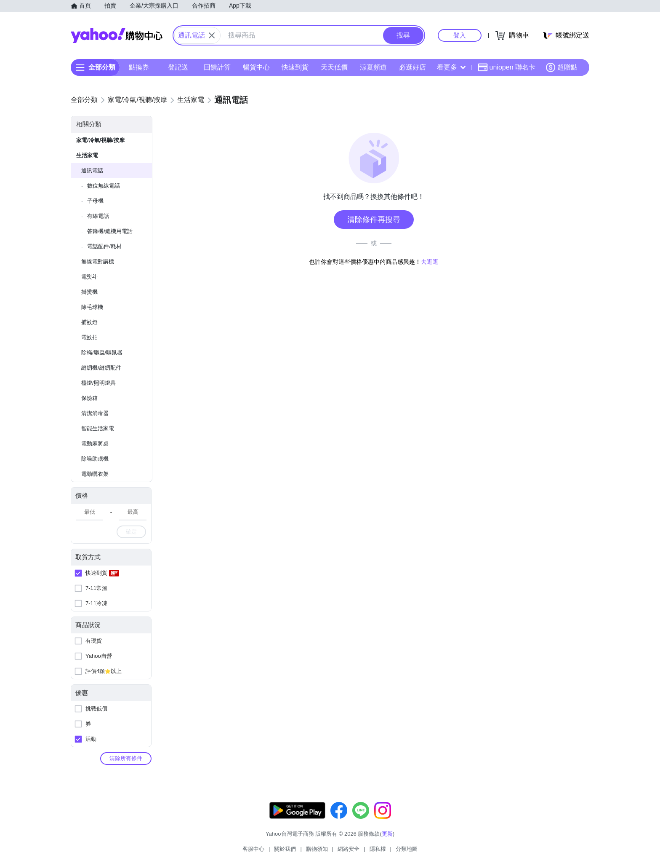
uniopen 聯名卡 (506, 67)
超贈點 (562, 67)
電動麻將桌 (95, 443)
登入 (459, 35)
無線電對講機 (97, 261)
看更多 (451, 67)
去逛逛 (430, 261)
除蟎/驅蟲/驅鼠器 (101, 352)
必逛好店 (412, 67)
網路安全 (348, 849)
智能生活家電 (97, 428)
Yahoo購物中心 (116, 35)
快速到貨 (295, 67)
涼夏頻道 (373, 67)
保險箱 (89, 398)
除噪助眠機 (95, 459)
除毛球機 (92, 307)
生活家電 (87, 155)
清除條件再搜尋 (373, 219)
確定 (131, 531)
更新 (387, 834)
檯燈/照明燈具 (98, 383)
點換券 (139, 67)
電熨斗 (89, 276)
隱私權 (378, 849)
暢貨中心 (256, 67)
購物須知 (317, 849)
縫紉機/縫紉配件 (101, 368)
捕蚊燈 (89, 322)
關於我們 (285, 849)
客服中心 (253, 849)
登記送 (178, 67)
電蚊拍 (89, 337)
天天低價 (334, 67)
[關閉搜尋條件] (212, 35)
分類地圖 (407, 849)
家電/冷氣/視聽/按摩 (100, 140)
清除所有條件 (125, 758)
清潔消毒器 (95, 413)
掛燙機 (89, 292)
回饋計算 (217, 67)
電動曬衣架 (95, 474)
